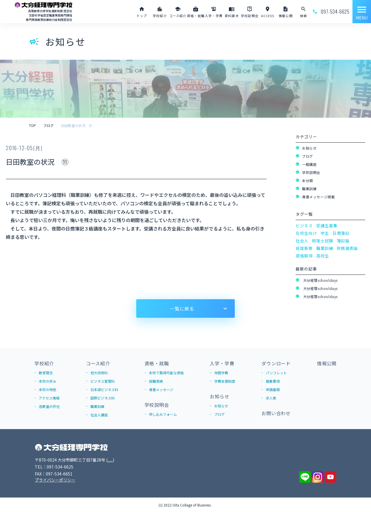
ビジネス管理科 (102, 381)
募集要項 (273, 381)
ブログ (307, 156)
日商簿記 (341, 233)
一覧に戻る (182, 308)
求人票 (271, 397)
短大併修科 (99, 372)
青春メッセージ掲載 (318, 196)
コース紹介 (98, 363)
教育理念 (46, 372)
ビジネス (304, 226)
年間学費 (221, 372)
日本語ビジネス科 (104, 389)
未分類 (307, 180)
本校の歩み (47, 381)
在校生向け (306, 233)
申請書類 (273, 389)
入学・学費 (222, 363)
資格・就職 (157, 363)
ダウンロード (276, 363)
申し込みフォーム (163, 414)
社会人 (302, 241)
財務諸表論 (347, 248)
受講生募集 (327, 226)
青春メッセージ (161, 389)
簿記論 (343, 241)
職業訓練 (309, 188)
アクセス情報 (49, 397)
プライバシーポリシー (55, 480)
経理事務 (304, 248)
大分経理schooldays (320, 280)
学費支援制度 (224, 381)
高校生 (322, 256)
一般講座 (309, 164)
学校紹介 (44, 363)
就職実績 (156, 381)
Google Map (119, 460)
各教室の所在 (49, 406)
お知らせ (309, 148)
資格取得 (304, 256)
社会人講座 (99, 414)
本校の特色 (47, 389)
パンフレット (276, 372)
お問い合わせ (276, 413)
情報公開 (327, 363)
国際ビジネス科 (102, 397)
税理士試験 (322, 241)
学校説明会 (311, 172)
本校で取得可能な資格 (166, 372)
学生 (325, 233)
